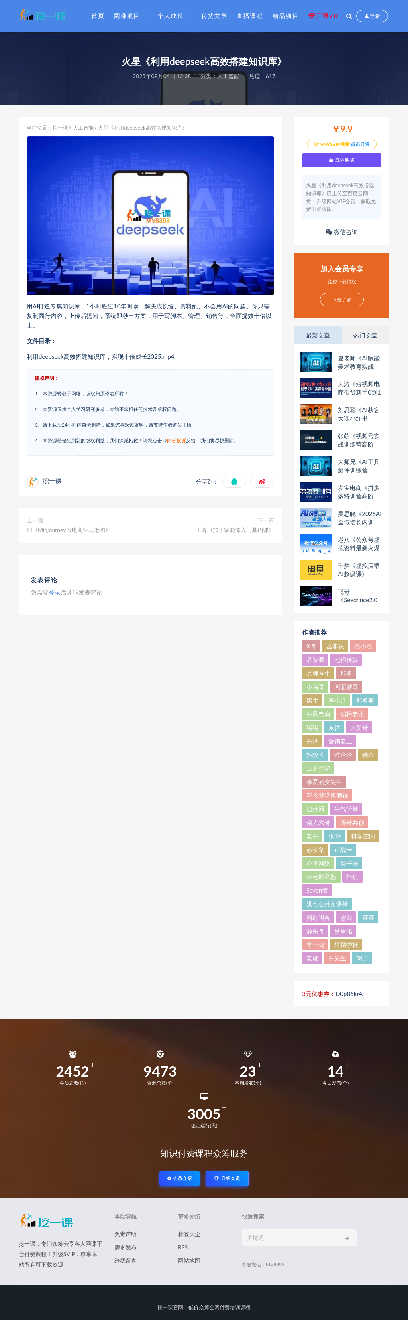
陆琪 (352, 876)
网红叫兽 (318, 917)
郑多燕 (365, 700)
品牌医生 (318, 673)
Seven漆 (317, 890)
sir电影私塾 (321, 876)
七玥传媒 (346, 659)
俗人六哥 (318, 822)
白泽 (312, 741)
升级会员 (227, 1178)
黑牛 (312, 700)
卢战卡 (343, 849)
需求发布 (125, 1247)
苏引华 (315, 849)
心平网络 (318, 863)
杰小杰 (363, 646)
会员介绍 (179, 1178)
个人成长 (170, 15)
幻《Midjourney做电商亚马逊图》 (69, 529)
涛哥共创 (352, 822)
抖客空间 (363, 836)
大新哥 (359, 727)
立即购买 (342, 160)
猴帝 (368, 754)
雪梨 (346, 917)
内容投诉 (176, 440)
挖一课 (60, 127)
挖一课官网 (170, 1307)
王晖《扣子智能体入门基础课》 (235, 529)
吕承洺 (343, 931)
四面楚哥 (346, 686)
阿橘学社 (346, 944)
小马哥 (315, 686)
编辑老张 (352, 713)
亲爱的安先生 (324, 781)
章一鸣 (315, 944)
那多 (346, 673)
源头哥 (315, 931)
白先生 (337, 958)
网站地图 (189, 1260)
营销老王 (340, 741)
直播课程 (250, 15)
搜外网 (315, 808)
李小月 (337, 700)
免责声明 (125, 1234)
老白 (312, 836)
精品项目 (286, 15)
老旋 (312, 958)
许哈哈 (343, 754)
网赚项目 (127, 15)
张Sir (334, 836)
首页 (97, 15)
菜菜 (368, 917)
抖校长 (315, 754)
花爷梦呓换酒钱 (327, 795)
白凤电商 (318, 713)
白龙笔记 (318, 768)
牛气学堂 (346, 808)
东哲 (334, 727)
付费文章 (214, 15)
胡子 (362, 958)
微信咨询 (342, 231)
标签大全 (189, 1234)
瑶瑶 (312, 727)
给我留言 (125, 1260)
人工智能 (228, 76)
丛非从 (335, 646)
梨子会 (349, 863)
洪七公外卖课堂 (327, 903)
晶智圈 (315, 659)
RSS (183, 1247)
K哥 (311, 646)
